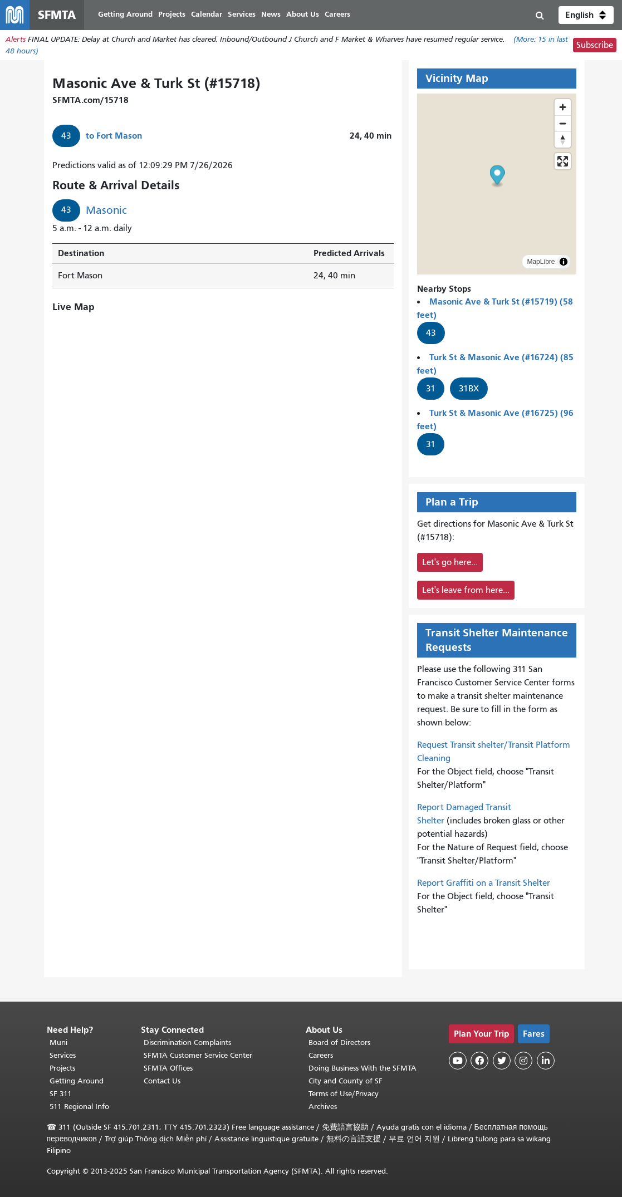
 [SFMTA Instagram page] (523, 1060)
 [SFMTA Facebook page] (479, 1060)
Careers (320, 1055)
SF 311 (61, 1093)
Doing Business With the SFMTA (362, 1068)
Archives (322, 1106)
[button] (586, 15)
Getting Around (77, 1081)
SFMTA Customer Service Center (198, 1055)
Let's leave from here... (466, 592)
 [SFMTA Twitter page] (501, 1060)
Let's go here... (450, 564)
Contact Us (162, 1081)
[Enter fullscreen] (563, 163)
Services (63, 1055)
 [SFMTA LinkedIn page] (546, 1060)
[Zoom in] (563, 109)
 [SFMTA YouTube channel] (458, 1060)
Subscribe (594, 47)
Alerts (16, 41)
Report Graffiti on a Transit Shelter (483, 885)
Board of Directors (339, 1042)
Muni (58, 1042)
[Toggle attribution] (563, 263)
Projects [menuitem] (176, 15)
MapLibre (541, 263)
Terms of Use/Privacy (343, 1093)
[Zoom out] (563, 125)
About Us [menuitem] (307, 15)
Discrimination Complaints (187, 1042)
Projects (62, 1068)
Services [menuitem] (246, 15)
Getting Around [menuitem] (129, 15)
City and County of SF (345, 1081)
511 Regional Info (79, 1106)
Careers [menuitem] (342, 15)
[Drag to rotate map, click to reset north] (563, 141)
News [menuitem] (275, 15)
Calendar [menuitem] (211, 15)
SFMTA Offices (168, 1068)
